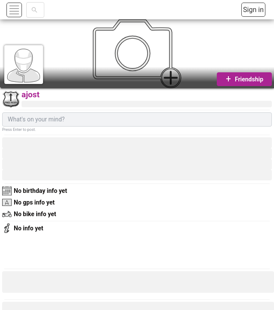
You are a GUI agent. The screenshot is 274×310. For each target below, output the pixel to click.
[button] (24, 9)
